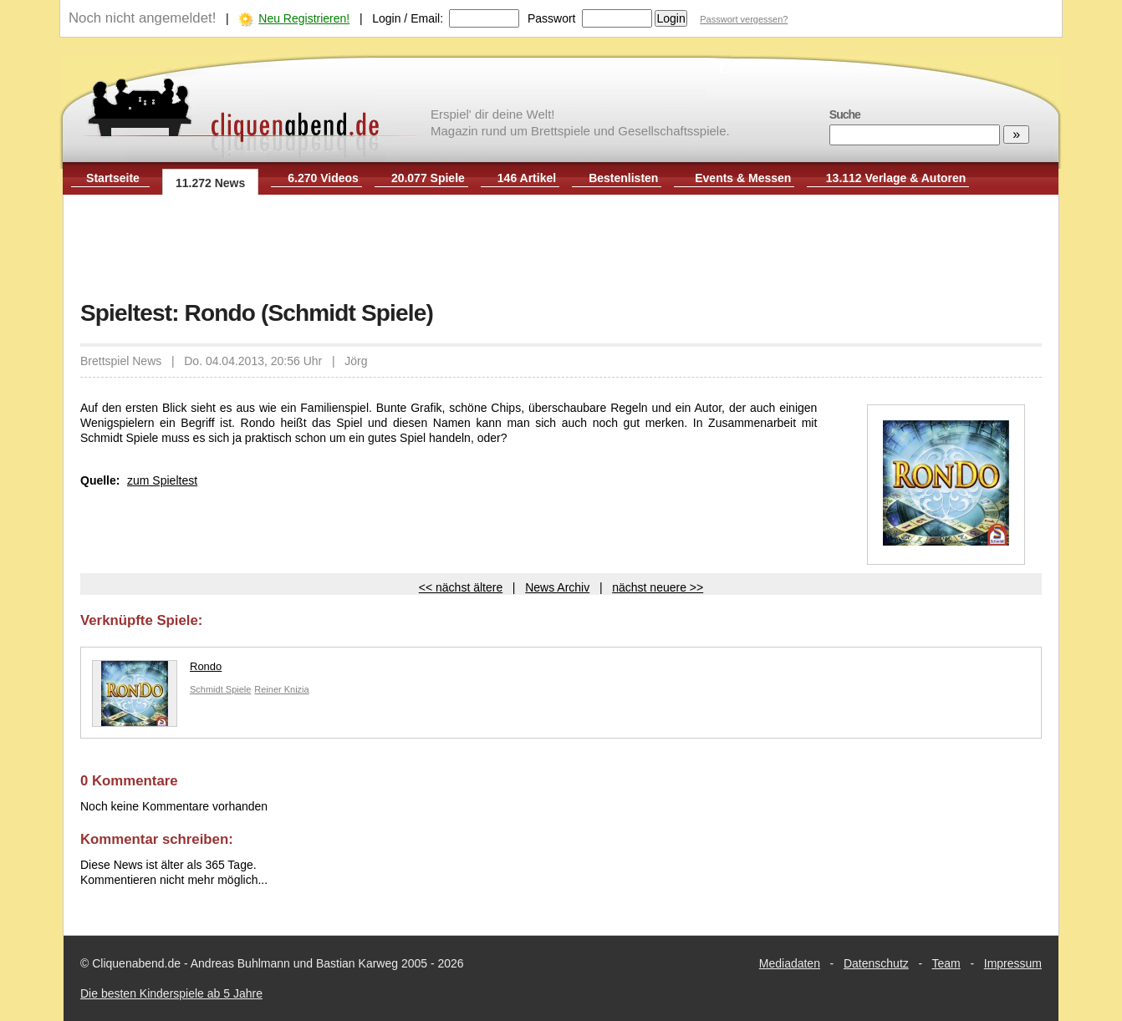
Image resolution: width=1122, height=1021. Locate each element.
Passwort (552, 18)
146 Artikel (526, 178)
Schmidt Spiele (220, 689)
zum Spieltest (162, 480)
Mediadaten (789, 963)
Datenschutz (876, 963)
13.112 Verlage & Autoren (896, 178)
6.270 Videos (323, 178)
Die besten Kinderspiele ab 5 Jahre (171, 993)
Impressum (1013, 963)
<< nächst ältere (460, 587)
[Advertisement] (561, 249)
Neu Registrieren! (303, 18)
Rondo (157, 670)
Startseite (113, 178)
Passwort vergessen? (744, 19)
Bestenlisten (623, 178)
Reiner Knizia (281, 689)
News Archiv (557, 587)
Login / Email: (407, 18)
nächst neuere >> (657, 587)
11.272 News (210, 183)
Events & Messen (743, 178)
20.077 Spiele (428, 178)
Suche (844, 114)
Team (946, 963)
